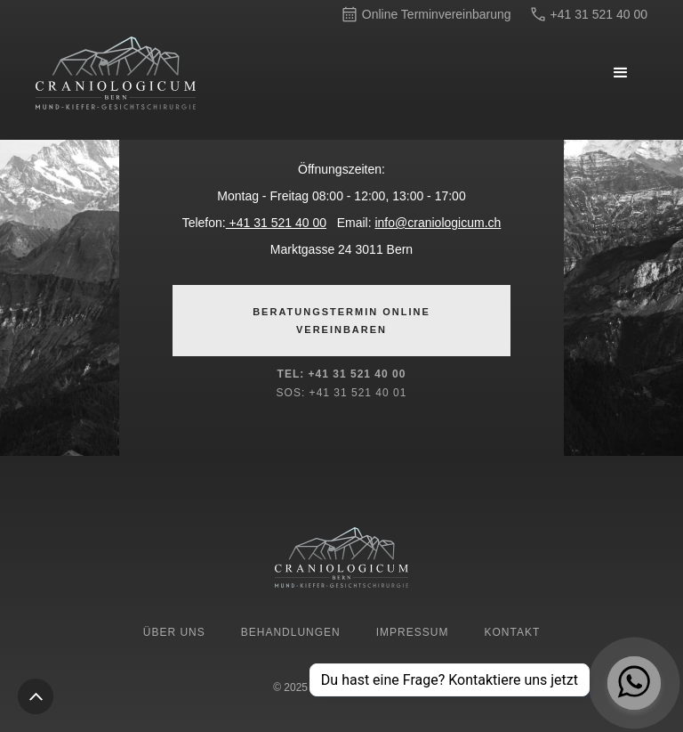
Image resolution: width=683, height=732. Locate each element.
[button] (620, 73)
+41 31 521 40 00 (276, 223)
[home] (169, 73)
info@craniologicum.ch (437, 223)
